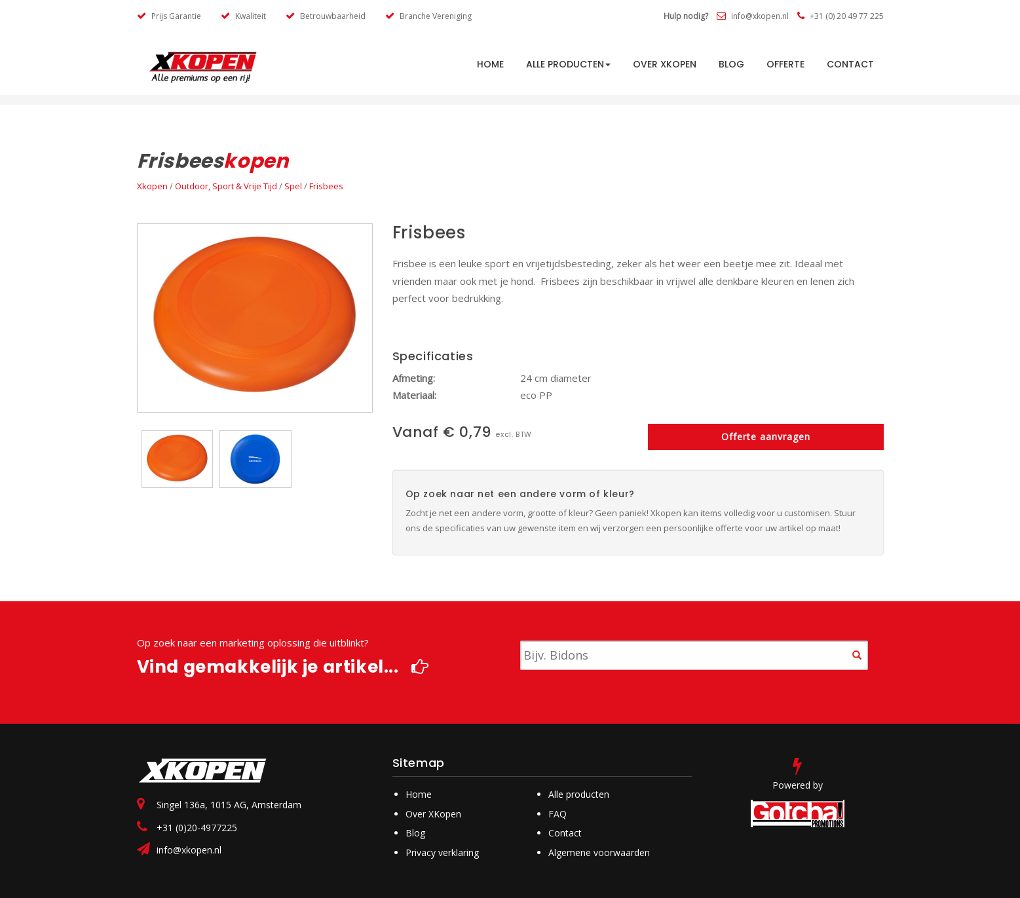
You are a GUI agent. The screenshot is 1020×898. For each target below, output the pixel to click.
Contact (850, 64)
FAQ (557, 814)
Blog (731, 64)
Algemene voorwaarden (599, 852)
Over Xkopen (664, 64)
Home (419, 794)
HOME (490, 64)
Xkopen (152, 186)
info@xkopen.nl (753, 16)
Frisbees (326, 186)
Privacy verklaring (442, 852)
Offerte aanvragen (765, 436)
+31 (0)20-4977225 (197, 827)
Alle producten (568, 64)
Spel (293, 186)
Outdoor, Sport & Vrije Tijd (226, 186)
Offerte (785, 64)
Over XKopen (433, 814)
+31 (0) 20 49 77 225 (840, 16)
